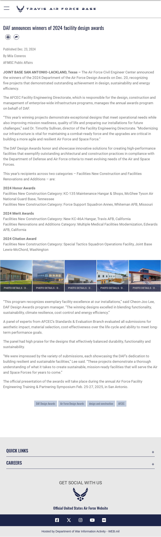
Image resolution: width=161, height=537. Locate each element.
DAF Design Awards (45, 404)
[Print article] (8, 37)
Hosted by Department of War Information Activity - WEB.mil (80, 531)
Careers (14, 462)
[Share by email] (16, 37)
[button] (7, 9)
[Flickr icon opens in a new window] (104, 520)
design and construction (101, 404)
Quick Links (17, 450)
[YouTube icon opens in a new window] (92, 520)
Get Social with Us (80, 482)
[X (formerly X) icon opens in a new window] (69, 520)
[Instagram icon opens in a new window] (80, 520)
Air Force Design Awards (72, 404)
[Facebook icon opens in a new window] (57, 520)
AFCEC (121, 404)
